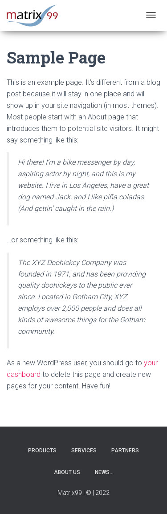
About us (67, 472)
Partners (125, 450)
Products (42, 450)
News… (104, 472)
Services (84, 450)
